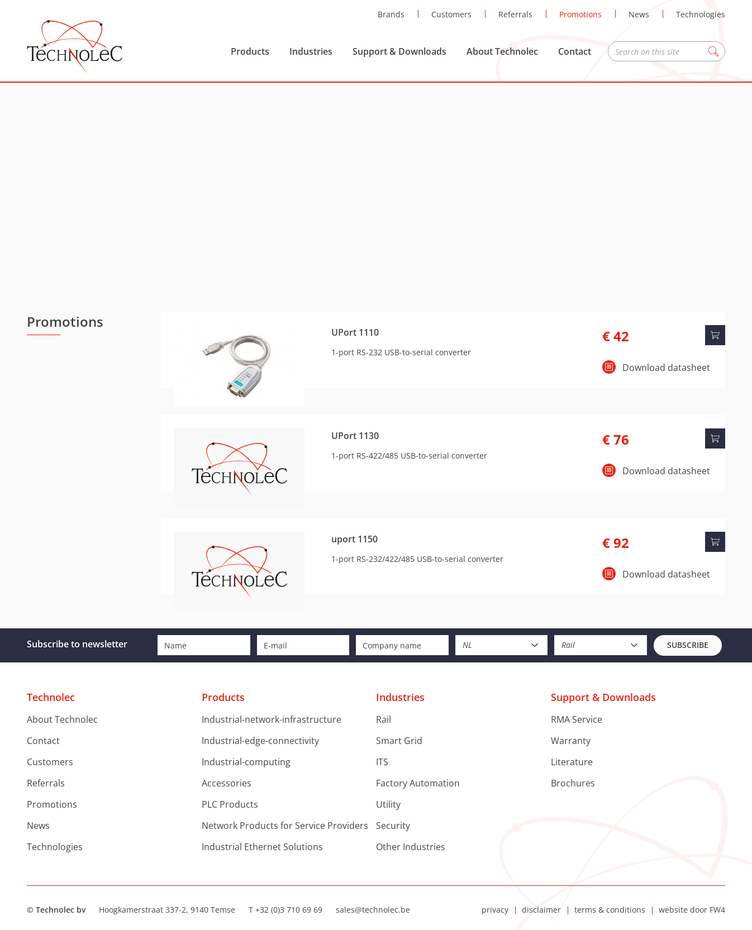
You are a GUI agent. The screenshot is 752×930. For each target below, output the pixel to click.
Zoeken (713, 51)
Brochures (573, 783)
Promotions (580, 14)
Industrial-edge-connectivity (260, 741)
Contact (574, 51)
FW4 (717, 909)
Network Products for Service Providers (285, 825)
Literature (572, 762)
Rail (383, 719)
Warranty (571, 741)
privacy (495, 909)
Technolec (74, 47)
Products (250, 51)
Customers (451, 14)
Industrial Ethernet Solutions (262, 847)
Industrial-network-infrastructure (271, 719)
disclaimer (541, 909)
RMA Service (576, 719)
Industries (310, 51)
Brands (391, 14)
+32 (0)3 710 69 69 (288, 909)
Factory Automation (418, 783)
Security (393, 825)
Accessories (226, 783)
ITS (382, 762)
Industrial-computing (246, 762)
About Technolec (502, 51)
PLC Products (230, 804)
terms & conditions (609, 909)
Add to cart (715, 335)
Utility (388, 804)
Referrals (515, 14)
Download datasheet (666, 367)
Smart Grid (399, 741)
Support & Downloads (399, 51)
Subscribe (687, 645)
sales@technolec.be (373, 909)
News (639, 14)
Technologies (700, 14)
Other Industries (410, 847)
